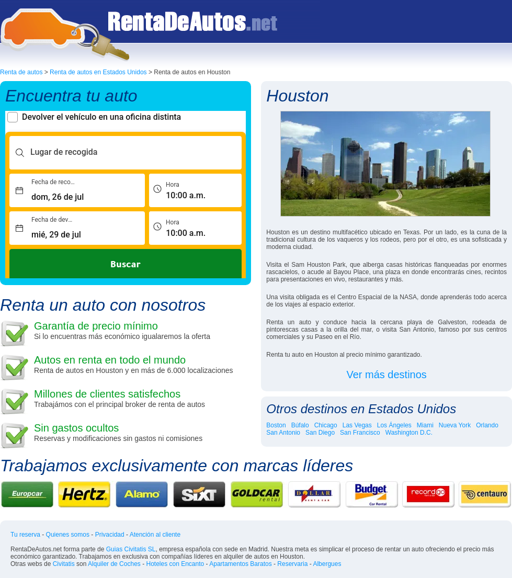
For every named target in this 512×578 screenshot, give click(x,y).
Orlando (487, 425)
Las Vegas (357, 425)
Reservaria (292, 564)
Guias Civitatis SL (131, 549)
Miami (425, 425)
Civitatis (64, 564)
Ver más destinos (386, 374)
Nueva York (455, 425)
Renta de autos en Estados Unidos (98, 72)
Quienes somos (67, 534)
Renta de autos (21, 72)
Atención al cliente (155, 534)
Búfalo (300, 425)
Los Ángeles (394, 425)
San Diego (320, 432)
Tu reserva (25, 534)
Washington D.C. (409, 432)
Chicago (325, 425)
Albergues (327, 564)
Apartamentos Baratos (240, 564)
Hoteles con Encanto (175, 564)
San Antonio (283, 432)
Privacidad (109, 534)
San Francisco (360, 432)
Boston (276, 425)
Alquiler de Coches (114, 564)
